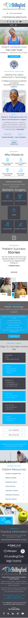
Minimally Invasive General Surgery (14, 311)
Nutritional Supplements (13, 474)
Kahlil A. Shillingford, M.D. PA (14, 117)
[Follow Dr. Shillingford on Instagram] (17, 22)
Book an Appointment (16, 13)
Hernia (14, 215)
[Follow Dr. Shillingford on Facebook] (7, 22)
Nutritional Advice (11, 482)
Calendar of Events (11, 491)
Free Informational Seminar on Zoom (15, 17)
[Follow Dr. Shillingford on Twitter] (10, 22)
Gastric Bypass (20, 201)
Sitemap (23, 595)
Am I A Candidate (14, 430)
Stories (14, 251)
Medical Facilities (10, 478)
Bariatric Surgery (14, 190)
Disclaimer (10, 595)
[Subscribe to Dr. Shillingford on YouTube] (20, 22)
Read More (14, 56)
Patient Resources (14, 470)
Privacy (17, 595)
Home (4, 595)
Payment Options (11, 499)
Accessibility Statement (10, 598)
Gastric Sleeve (7, 201)
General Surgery (21, 229)
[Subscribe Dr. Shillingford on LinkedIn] (13, 22)
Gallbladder (7, 229)
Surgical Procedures (14, 182)
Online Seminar (10, 486)
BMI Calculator (14, 435)
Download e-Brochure (12, 495)
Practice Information (14, 532)
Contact (22, 598)
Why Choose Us (14, 154)
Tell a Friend (17, 597)
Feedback (9, 597)
